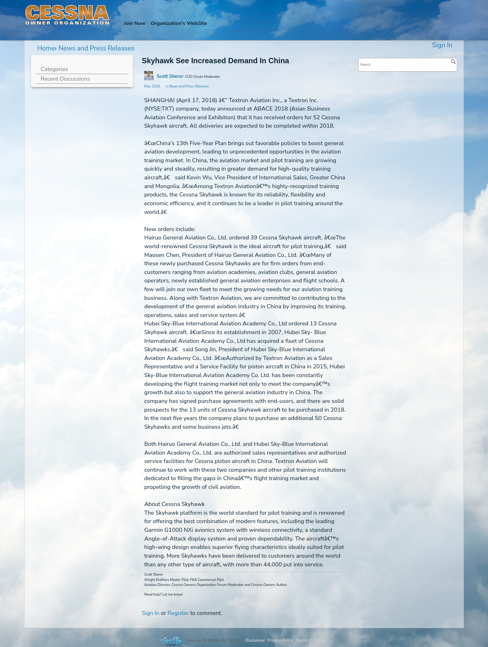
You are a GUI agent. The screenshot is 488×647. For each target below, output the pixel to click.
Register (178, 613)
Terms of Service (310, 640)
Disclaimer (255, 640)
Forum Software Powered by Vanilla (171, 640)
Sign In (442, 45)
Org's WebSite (179, 23)
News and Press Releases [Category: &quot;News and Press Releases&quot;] (189, 86)
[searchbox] (407, 64)
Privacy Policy (280, 640)
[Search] (453, 61)
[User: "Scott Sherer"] (148, 75)
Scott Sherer (170, 76)
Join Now (135, 23)
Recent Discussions (65, 79)
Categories (54, 69)
